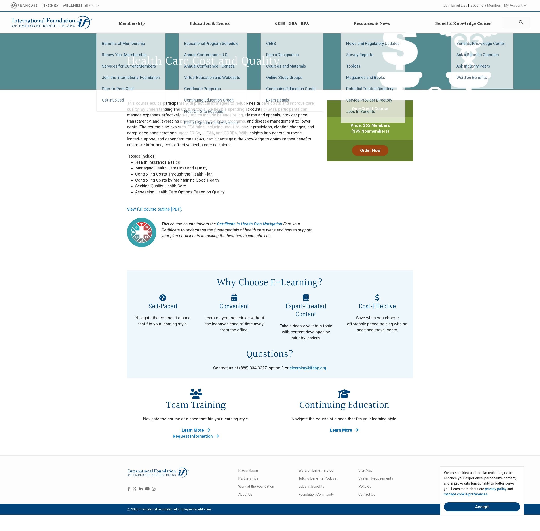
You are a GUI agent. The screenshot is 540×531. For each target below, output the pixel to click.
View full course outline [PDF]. (154, 209)
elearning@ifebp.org (308, 368)
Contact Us (366, 494)
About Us (245, 494)
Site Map (365, 470)
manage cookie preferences (466, 494)
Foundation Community (316, 494)
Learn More (196, 430)
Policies (364, 486)
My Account (515, 5)
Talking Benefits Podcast (318, 478)
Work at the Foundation (256, 486)
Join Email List (455, 5)
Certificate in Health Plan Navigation (249, 224)
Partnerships (248, 478)
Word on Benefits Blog (315, 470)
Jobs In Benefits (311, 486)
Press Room (248, 470)
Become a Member (485, 5)
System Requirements (375, 478)
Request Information (196, 436)
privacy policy (495, 489)
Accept (482, 506)
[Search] (520, 22)
